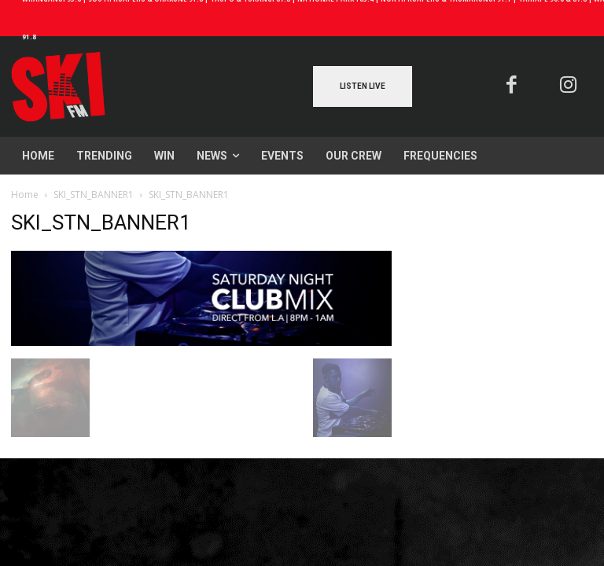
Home (25, 194)
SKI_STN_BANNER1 (93, 194)
